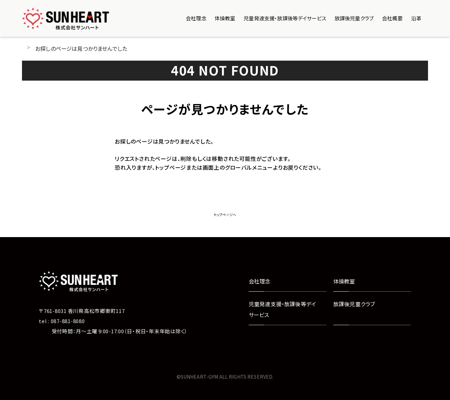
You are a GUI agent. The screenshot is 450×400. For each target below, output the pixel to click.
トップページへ (225, 214)
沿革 (416, 18)
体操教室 (225, 18)
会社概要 (392, 18)
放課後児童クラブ (354, 18)
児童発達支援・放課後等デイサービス (285, 18)
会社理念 (196, 18)
